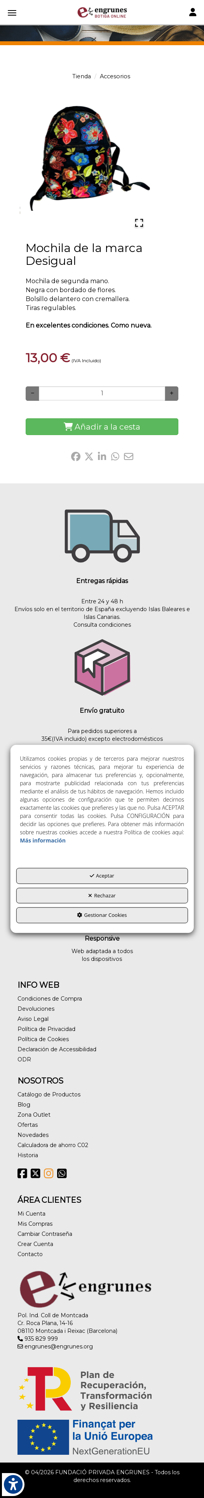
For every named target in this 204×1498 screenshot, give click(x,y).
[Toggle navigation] (192, 13)
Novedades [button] (33, 1134)
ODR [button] (24, 1059)
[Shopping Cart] (102, 426)
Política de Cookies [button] (43, 1039)
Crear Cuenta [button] (35, 1244)
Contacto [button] (30, 1254)
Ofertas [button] (27, 1124)
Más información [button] (43, 840)
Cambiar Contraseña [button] (44, 1233)
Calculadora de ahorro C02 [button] (52, 1145)
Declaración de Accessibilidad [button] (56, 1049)
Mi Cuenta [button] (31, 1213)
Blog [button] (23, 1104)
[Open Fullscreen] (139, 223)
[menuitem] (102, 999)
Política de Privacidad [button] (46, 1029)
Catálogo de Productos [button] (48, 1094)
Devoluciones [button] (35, 1008)
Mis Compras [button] (34, 1223)
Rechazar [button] (101, 895)
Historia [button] (27, 1155)
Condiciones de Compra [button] (49, 998)
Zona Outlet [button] (34, 1114)
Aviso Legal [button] (33, 1018)
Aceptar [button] (102, 875)
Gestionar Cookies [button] (102, 915)
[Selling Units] (102, 393)
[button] (102, 12)
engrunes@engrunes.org (55, 1346)
